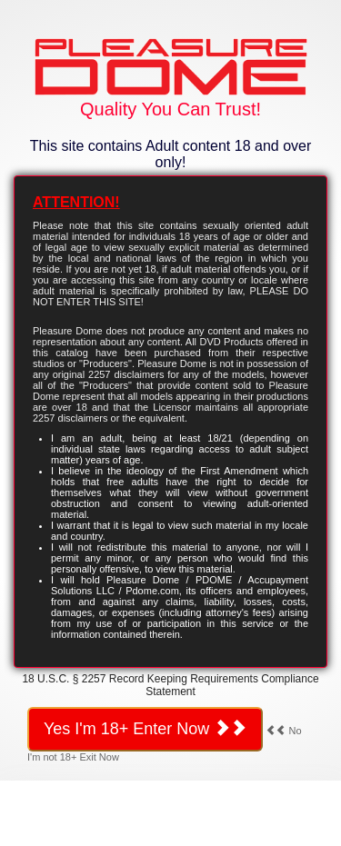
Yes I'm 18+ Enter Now (145, 728)
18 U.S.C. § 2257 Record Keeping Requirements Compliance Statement (170, 685)
